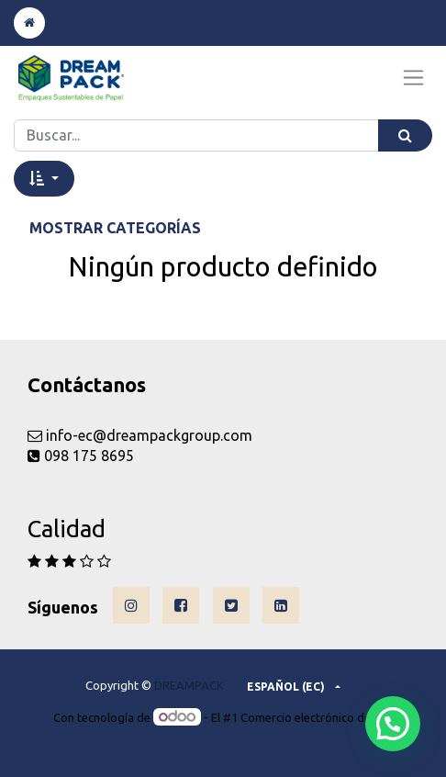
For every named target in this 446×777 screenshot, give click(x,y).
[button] (44, 178)
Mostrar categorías (115, 228)
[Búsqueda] (405, 135)
